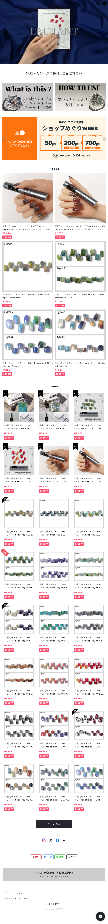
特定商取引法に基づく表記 (16, 898)
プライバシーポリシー (14, 893)
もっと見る (54, 824)
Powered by (54, 909)
